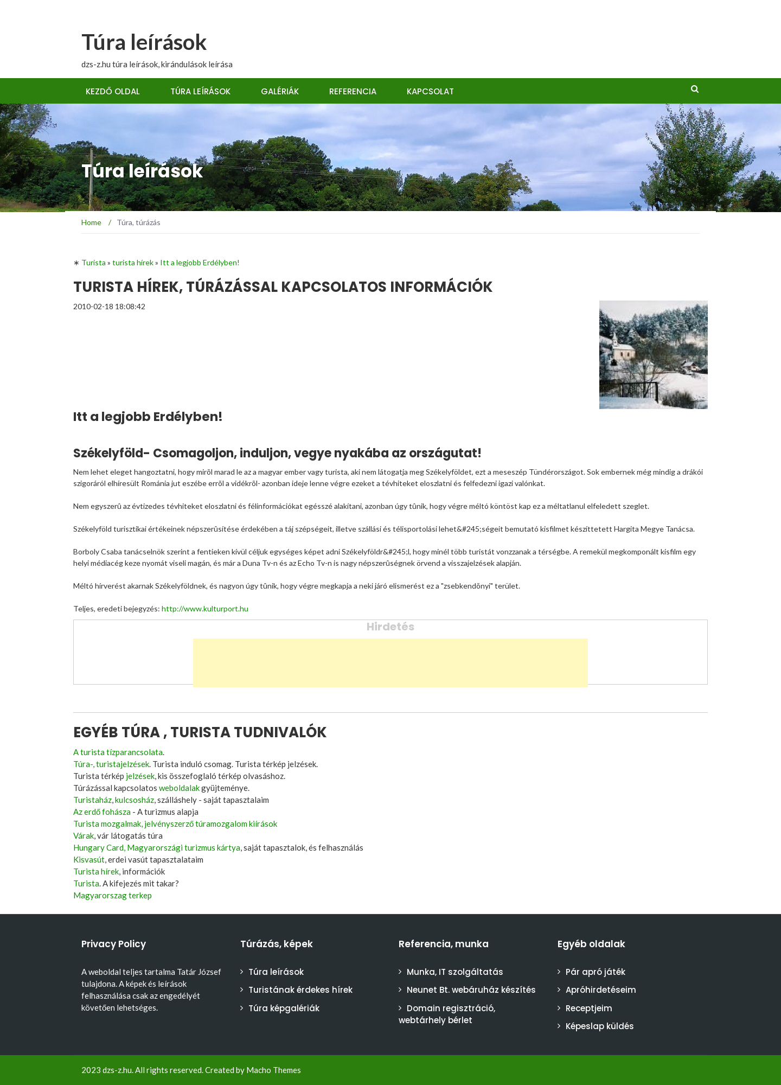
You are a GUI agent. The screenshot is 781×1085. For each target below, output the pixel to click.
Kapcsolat (430, 91)
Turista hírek (96, 871)
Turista (86, 883)
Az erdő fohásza (102, 811)
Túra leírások (144, 42)
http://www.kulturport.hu (205, 608)
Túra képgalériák (283, 1008)
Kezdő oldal (113, 91)
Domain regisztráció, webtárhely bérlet (447, 1014)
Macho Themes (273, 1070)
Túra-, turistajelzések (111, 764)
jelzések (140, 776)
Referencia (352, 91)
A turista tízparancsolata (118, 752)
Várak (83, 835)
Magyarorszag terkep (112, 895)
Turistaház (92, 800)
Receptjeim (589, 1008)
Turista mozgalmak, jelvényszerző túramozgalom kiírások (175, 823)
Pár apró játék (595, 972)
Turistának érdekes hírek (300, 989)
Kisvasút (89, 859)
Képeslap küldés (600, 1026)
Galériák (280, 91)
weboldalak (179, 788)
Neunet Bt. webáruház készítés (471, 989)
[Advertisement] (390, 663)
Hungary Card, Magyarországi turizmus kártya (156, 847)
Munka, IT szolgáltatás (455, 972)
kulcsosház (134, 800)
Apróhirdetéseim (601, 989)
